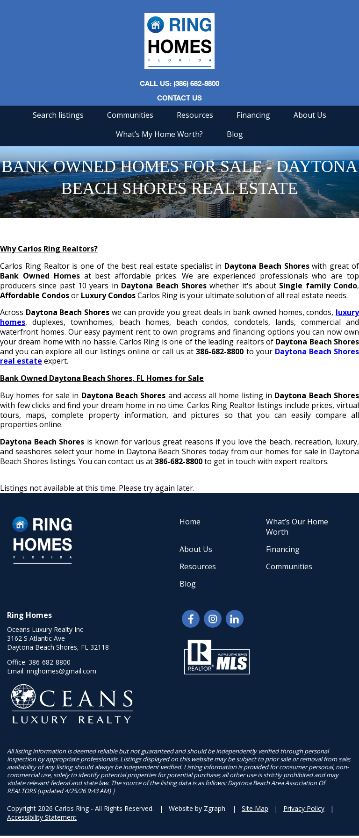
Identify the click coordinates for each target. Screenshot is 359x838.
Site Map (255, 808)
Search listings (58, 115)
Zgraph (214, 808)
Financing (253, 115)
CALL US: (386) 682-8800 (179, 83)
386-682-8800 (50, 662)
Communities (130, 115)
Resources (195, 115)
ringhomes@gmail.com (61, 670)
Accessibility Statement (42, 817)
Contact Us (179, 97)
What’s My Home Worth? (159, 134)
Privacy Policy (303, 808)
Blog (235, 134)
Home (190, 521)
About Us (310, 115)
